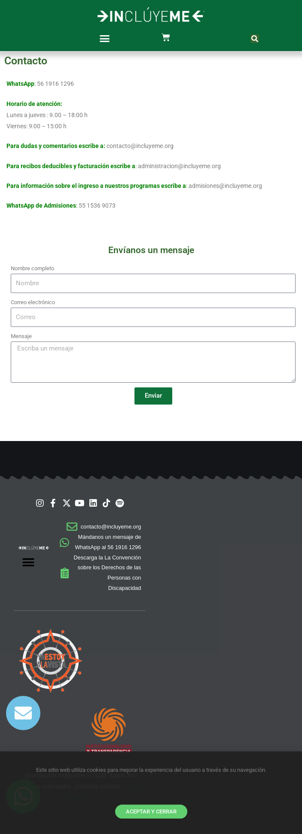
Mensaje (21, 336)
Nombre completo (32, 268)
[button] (105, 38)
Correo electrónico (33, 302)
